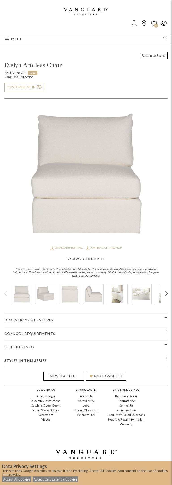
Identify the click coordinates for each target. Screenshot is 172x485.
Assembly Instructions (45, 401)
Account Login (46, 396)
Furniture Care (126, 410)
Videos (45, 419)
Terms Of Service (86, 410)
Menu (14, 39)
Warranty (126, 424)
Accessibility (86, 401)
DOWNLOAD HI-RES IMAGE (67, 247)
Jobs (86, 405)
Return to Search (154, 55)
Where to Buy (86, 415)
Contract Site (126, 401)
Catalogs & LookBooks (46, 405)
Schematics (46, 415)
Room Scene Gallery (46, 410)
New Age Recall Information (126, 419)
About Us (86, 396)
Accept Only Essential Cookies (55, 479)
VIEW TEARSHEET (63, 376)
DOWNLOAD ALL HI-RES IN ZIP (104, 247)
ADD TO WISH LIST (106, 376)
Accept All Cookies (16, 479)
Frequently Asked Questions (126, 415)
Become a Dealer (126, 396)
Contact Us (126, 405)
